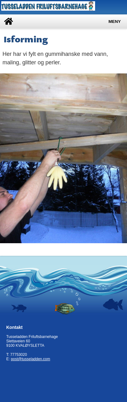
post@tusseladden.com (30, 359)
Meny (115, 21)
